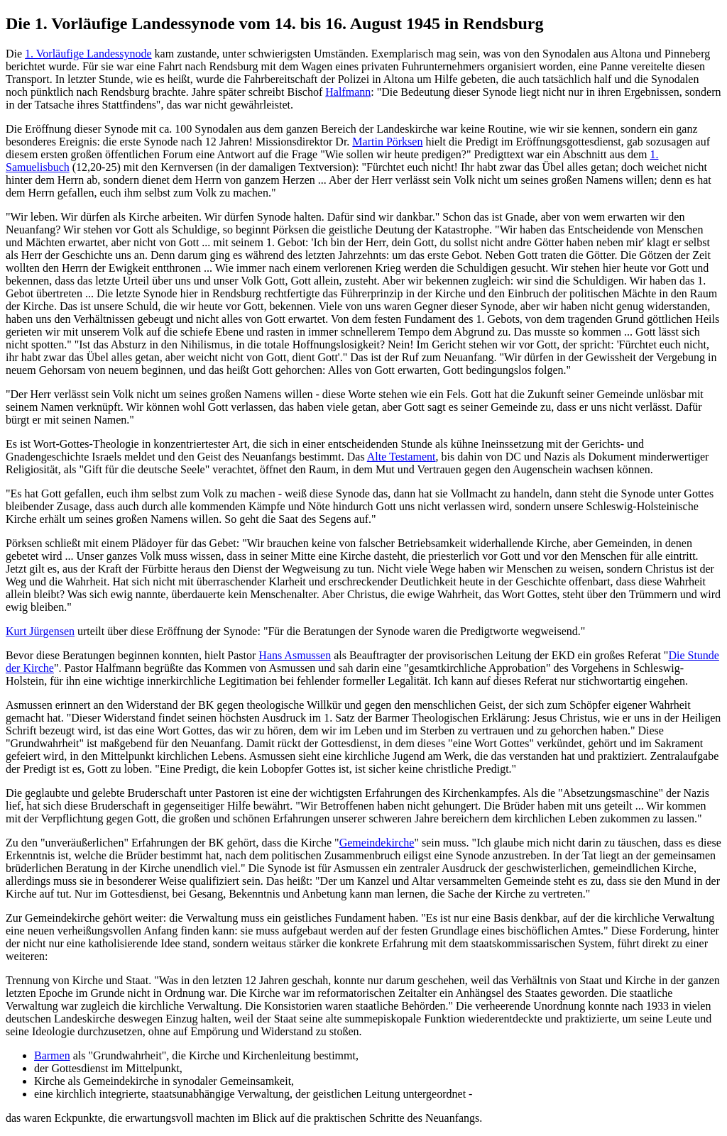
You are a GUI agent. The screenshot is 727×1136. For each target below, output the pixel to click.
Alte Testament (401, 457)
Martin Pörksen (387, 142)
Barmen (52, 1055)
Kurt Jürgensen (40, 631)
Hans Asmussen (294, 655)
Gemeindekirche (377, 843)
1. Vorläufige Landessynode (88, 54)
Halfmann (348, 92)
